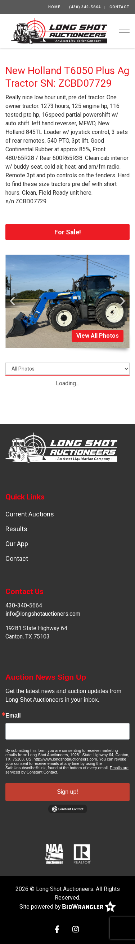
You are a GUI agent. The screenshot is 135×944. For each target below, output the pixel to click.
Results (16, 529)
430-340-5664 (23, 605)
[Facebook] (57, 930)
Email (13, 716)
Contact (119, 7)
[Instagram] (75, 930)
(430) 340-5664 (85, 7)
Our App (16, 543)
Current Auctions (29, 514)
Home (54, 7)
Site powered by (67, 907)
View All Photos (97, 335)
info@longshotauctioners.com (42, 613)
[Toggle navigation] (124, 29)
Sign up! (67, 792)
